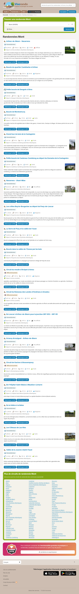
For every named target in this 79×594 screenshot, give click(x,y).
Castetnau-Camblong (12, 537)
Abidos (8, 481)
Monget (31, 534)
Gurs (30, 495)
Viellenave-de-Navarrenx (59, 535)
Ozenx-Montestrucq (57, 495)
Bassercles (9, 510)
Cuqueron (31, 486)
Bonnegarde (9, 519)
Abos (7, 483)
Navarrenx (55, 485)
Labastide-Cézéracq (34, 503)
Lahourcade (32, 514)
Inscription (63, 12)
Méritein (31, 528)
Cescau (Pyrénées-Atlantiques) (37, 485)
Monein (31, 532)
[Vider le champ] (68, 24)
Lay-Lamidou (32, 517)
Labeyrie (31, 506)
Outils (6, 12)
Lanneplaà (32, 515)
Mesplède (31, 530)
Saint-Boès (55, 508)
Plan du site (6, 573)
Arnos (7, 495)
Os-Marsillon (55, 492)
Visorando (5, 15)
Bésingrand (9, 514)
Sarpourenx (55, 515)
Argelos (8, 492)
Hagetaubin (32, 497)
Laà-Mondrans (33, 501)
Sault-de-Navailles (57, 517)
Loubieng (31, 519)
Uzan (53, 532)
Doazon (31, 490)
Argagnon (8, 490)
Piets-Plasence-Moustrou (59, 503)
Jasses (30, 499)
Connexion (72, 12)
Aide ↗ (24, 12)
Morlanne (31, 537)
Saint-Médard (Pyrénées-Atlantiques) (62, 512)
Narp (53, 483)
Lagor (30, 512)
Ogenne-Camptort (57, 488)
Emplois (5, 576)
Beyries (8, 515)
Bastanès (8, 512)
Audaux (8, 505)
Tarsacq (54, 528)
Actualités (6, 579)
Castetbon (9, 534)
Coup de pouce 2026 (10, 582)
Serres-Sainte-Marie (57, 521)
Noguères (54, 486)
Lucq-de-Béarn (33, 521)
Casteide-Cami (10, 528)
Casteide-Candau (10, 530)
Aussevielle (9, 506)
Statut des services (33, 590)
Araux (7, 488)
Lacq (30, 510)
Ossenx (54, 494)
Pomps (54, 505)
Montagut (31, 535)
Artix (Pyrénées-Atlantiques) (13, 503)
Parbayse (54, 497)
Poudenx (54, 506)
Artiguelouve (9, 501)
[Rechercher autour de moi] (72, 24)
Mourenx (54, 481)
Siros (53, 523)
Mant (30, 523)
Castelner (8, 532)
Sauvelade (55, 519)
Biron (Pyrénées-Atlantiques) (14, 517)
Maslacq (31, 526)
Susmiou (54, 526)
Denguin (31, 488)
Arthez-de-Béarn (10, 499)
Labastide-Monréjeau (35, 505)
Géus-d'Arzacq (33, 494)
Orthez (54, 490)
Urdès (53, 530)
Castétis (8, 535)
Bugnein (8, 526)
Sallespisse (55, 514)
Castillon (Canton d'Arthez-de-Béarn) (39, 483)
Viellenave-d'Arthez (57, 534)
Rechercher (69, 29)
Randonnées (15, 12)
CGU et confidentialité (9, 569)
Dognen (31, 492)
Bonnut (8, 521)
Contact (5, 585)
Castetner (31, 481)
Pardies (54, 499)
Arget (7, 494)
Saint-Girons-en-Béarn (58, 510)
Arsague (8, 497)
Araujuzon (9, 486)
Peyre (53, 501)
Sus (53, 525)
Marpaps (31, 525)
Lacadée (31, 508)
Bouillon (8, 523)
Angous (8, 485)
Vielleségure (55, 537)
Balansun (8, 508)
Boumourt (9, 525)
